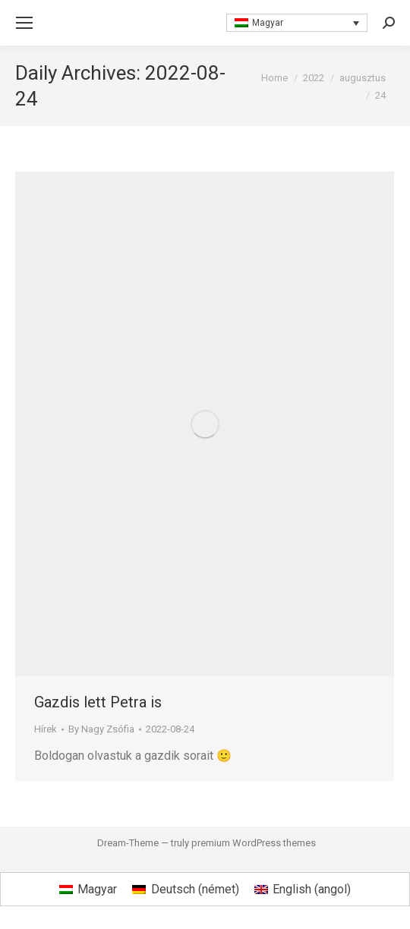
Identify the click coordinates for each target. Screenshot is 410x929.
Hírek (45, 729)
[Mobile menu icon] (24, 23)
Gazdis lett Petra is (98, 702)
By (101, 729)
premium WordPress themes (253, 843)
